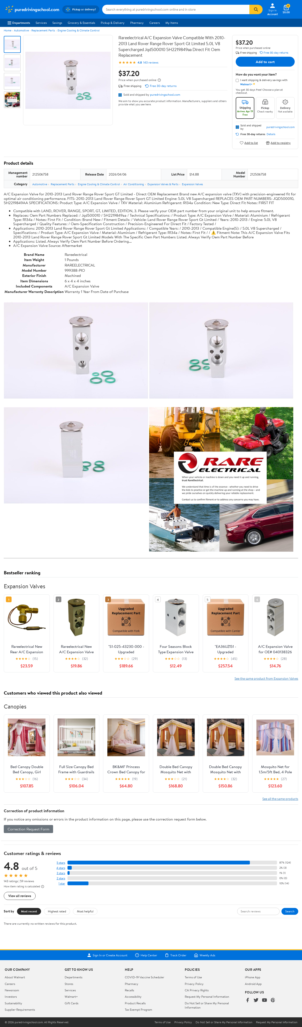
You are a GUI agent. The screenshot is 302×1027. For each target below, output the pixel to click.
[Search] (256, 9)
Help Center (146, 955)
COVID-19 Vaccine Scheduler (144, 977)
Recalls (129, 990)
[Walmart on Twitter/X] (256, 1000)
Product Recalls (135, 1003)
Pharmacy (137, 23)
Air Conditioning (133, 184)
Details (271, 134)
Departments (19, 23)
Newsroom (12, 990)
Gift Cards (71, 1003)
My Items (171, 23)
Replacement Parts (43, 30)
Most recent (29, 911)
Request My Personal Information (207, 996)
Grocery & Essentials (81, 23)
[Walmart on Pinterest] (273, 1000)
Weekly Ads (204, 955)
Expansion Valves (192, 184)
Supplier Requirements (20, 1009)
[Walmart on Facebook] (247, 1000)
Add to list (249, 143)
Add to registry (278, 143)
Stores (69, 984)
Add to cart (265, 61)
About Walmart (15, 977)
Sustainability (13, 1003)
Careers (154, 23)
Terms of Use (193, 977)
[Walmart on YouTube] (264, 1000)
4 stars (60, 868)
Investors (11, 996)
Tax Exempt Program (138, 1009)
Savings (57, 23)
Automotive (21, 30)
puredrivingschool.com (165, 94)
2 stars (61, 878)
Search (289, 911)
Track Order (175, 955)
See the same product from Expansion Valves (266, 678)
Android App (253, 984)
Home (7, 30)
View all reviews (19, 896)
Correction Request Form (28, 829)
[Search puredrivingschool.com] (175, 9)
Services (41, 23)
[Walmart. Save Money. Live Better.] (32, 9)
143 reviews (150, 62)
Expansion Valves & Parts (162, 184)
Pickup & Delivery (113, 23)
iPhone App (252, 977)
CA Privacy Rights (197, 990)
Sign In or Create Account (107, 955)
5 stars (61, 862)
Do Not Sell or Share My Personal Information (224, 1022)
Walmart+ (71, 996)
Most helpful (85, 911)
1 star (62, 883)
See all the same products (280, 798)
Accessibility (133, 996)
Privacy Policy (194, 984)
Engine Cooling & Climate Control (79, 30)
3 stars (61, 873)
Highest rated (57, 911)
